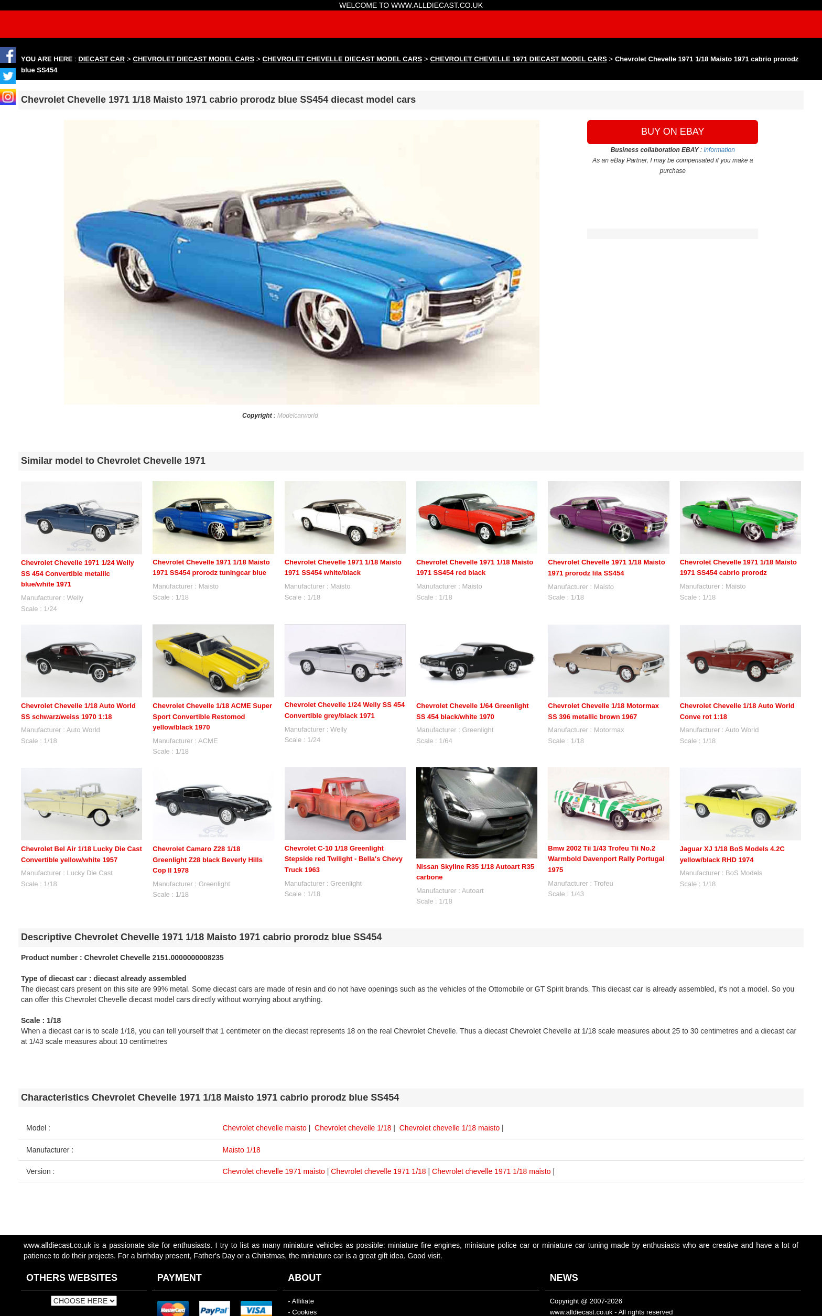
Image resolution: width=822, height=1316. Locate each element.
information (719, 150)
